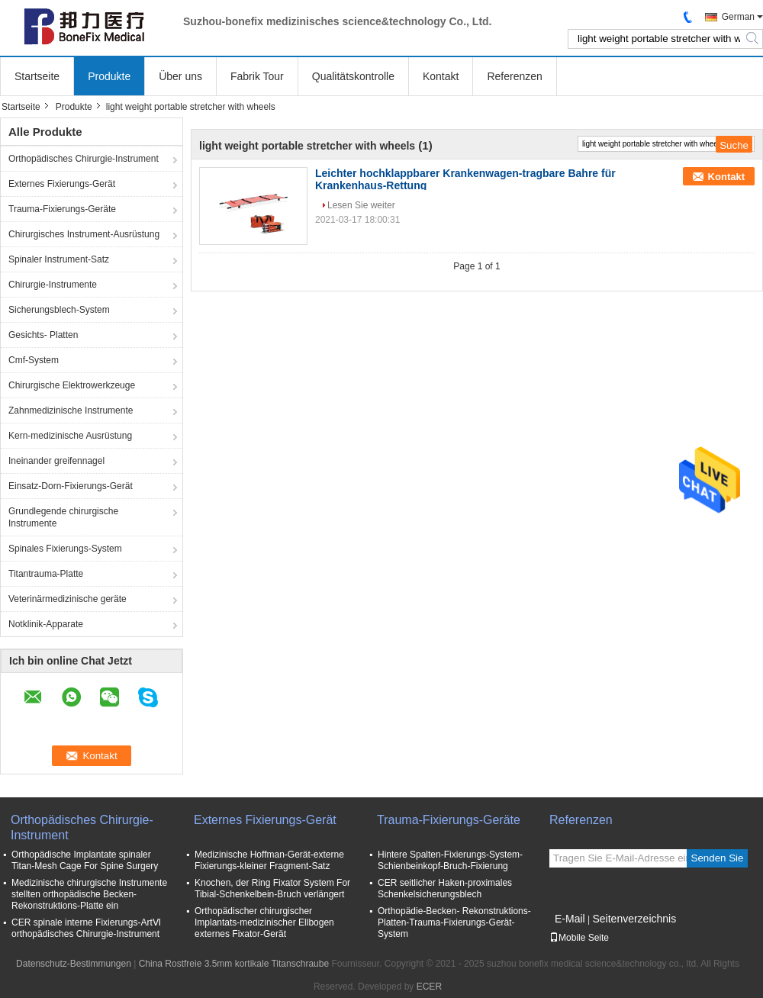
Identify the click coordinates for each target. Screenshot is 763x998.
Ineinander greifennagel (56, 461)
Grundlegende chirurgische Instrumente (63, 517)
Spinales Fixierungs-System (65, 548)
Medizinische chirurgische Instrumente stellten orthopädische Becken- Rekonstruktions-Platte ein (89, 894)
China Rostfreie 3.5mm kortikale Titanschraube (234, 963)
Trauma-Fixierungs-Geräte (62, 209)
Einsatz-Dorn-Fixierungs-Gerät (70, 486)
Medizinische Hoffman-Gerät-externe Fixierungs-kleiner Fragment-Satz (269, 860)
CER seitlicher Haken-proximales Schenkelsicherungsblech (445, 888)
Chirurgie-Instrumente (52, 284)
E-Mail (570, 919)
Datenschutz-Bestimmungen (73, 963)
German (738, 16)
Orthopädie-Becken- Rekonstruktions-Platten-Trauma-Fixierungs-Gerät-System (454, 922)
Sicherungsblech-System (59, 309)
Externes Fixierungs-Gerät (61, 184)
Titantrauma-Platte (45, 573)
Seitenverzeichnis (634, 919)
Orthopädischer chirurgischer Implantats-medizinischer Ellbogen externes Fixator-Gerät (264, 922)
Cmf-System (33, 360)
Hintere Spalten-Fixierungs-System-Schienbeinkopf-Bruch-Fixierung (450, 860)
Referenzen (514, 76)
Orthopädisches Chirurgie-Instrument (83, 158)
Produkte (109, 76)
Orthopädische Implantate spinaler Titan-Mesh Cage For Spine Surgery (84, 860)
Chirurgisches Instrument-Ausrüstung (83, 234)
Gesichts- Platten (43, 335)
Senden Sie (717, 858)
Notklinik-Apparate (45, 624)
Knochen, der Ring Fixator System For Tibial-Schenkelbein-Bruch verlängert (272, 888)
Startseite (37, 76)
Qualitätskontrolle (353, 76)
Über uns (180, 76)
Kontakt (441, 76)
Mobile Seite (579, 937)
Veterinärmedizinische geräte (67, 599)
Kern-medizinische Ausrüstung (70, 435)
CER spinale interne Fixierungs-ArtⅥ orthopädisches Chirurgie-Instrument (86, 928)
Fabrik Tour (257, 76)
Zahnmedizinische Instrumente (70, 410)
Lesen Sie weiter (361, 205)
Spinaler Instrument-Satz (58, 259)
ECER (429, 986)
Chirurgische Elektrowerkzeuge (71, 385)
